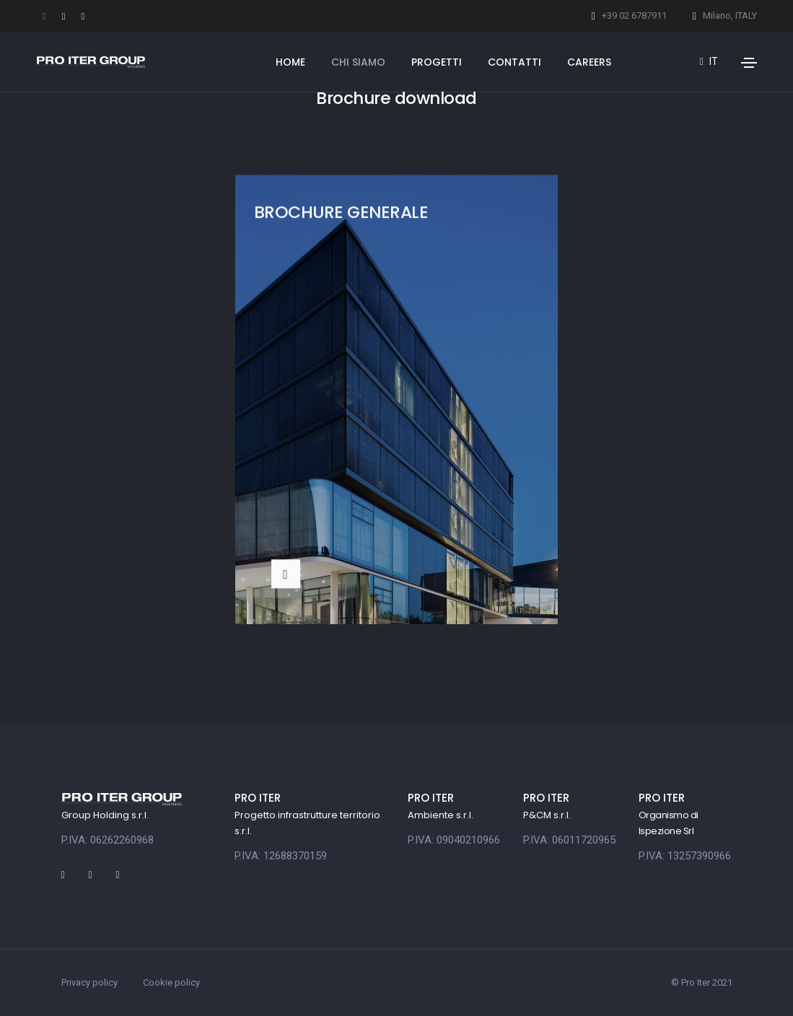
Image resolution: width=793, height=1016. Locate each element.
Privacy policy (89, 982)
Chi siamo (358, 62)
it (709, 61)
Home (290, 62)
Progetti (436, 62)
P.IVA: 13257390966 (685, 855)
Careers (589, 62)
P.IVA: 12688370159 (281, 855)
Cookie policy (171, 982)
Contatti (514, 62)
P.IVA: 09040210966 (454, 839)
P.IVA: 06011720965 (569, 839)
